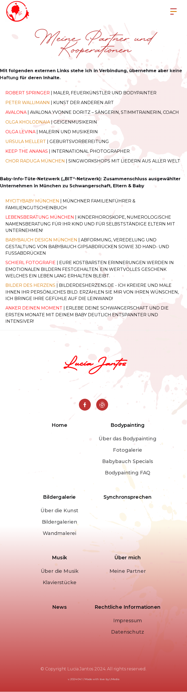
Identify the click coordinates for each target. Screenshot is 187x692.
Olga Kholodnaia (27, 122)
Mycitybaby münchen (32, 201)
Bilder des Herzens (30, 285)
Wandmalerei (59, 533)
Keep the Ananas (26, 151)
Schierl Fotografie (30, 262)
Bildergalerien (59, 522)
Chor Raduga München (35, 161)
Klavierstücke (59, 582)
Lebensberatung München (39, 217)
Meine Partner (127, 571)
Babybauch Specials (127, 461)
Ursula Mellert (25, 141)
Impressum (127, 621)
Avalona (15, 112)
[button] (173, 12)
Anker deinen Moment (34, 308)
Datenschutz (127, 632)
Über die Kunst (59, 511)
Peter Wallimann (27, 102)
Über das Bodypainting (127, 439)
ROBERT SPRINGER (27, 92)
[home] (19, 11)
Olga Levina (20, 131)
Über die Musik (59, 571)
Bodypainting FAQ (127, 473)
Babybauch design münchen (41, 239)
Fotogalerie (127, 450)
